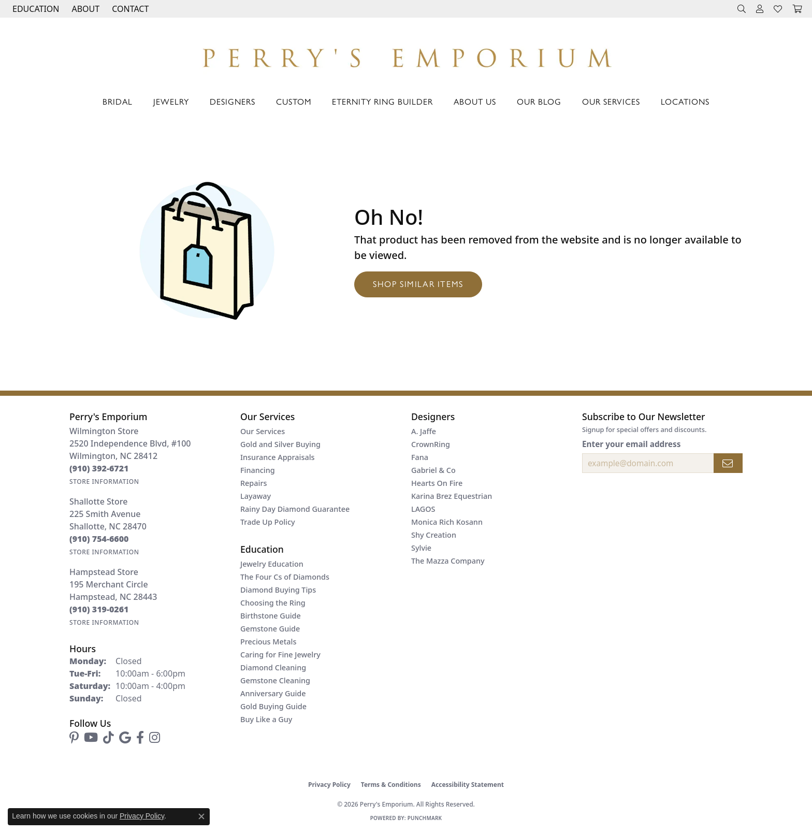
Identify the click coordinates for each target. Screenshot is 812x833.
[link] (129, 9)
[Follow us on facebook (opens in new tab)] (140, 737)
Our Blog (539, 101)
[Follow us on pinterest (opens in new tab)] (74, 737)
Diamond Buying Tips (278, 590)
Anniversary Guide (273, 693)
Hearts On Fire (436, 483)
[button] (34, 9)
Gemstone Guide (270, 629)
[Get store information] (104, 481)
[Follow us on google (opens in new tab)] (125, 737)
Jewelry (171, 101)
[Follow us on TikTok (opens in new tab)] (108, 737)
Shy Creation (433, 535)
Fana (419, 457)
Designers (232, 101)
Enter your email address (631, 444)
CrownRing (430, 444)
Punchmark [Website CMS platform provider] (425, 818)
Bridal (118, 101)
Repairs (253, 483)
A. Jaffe (423, 431)
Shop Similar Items (418, 284)
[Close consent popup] (201, 816)
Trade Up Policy (267, 522)
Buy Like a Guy (266, 719)
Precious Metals (268, 642)
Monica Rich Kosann (447, 522)
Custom (293, 101)
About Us (475, 101)
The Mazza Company (448, 561)
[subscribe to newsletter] (728, 463)
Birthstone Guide (270, 616)
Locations (685, 101)
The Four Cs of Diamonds (284, 577)
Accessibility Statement (467, 784)
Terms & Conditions (391, 784)
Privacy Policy (329, 784)
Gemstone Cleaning (275, 680)
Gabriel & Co (433, 470)
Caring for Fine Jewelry (280, 654)
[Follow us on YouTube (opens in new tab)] (91, 737)
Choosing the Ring (273, 603)
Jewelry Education (271, 564)
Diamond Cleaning (273, 667)
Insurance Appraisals (277, 457)
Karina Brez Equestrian (451, 496)
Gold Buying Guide (273, 706)
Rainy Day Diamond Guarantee (295, 509)
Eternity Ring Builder (382, 101)
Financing (257, 470)
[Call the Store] (99, 468)
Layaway (255, 496)
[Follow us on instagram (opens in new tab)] (154, 737)
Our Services (611, 101)
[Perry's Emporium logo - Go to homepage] (406, 55)
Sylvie (421, 548)
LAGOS (423, 509)
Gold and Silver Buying (280, 444)
